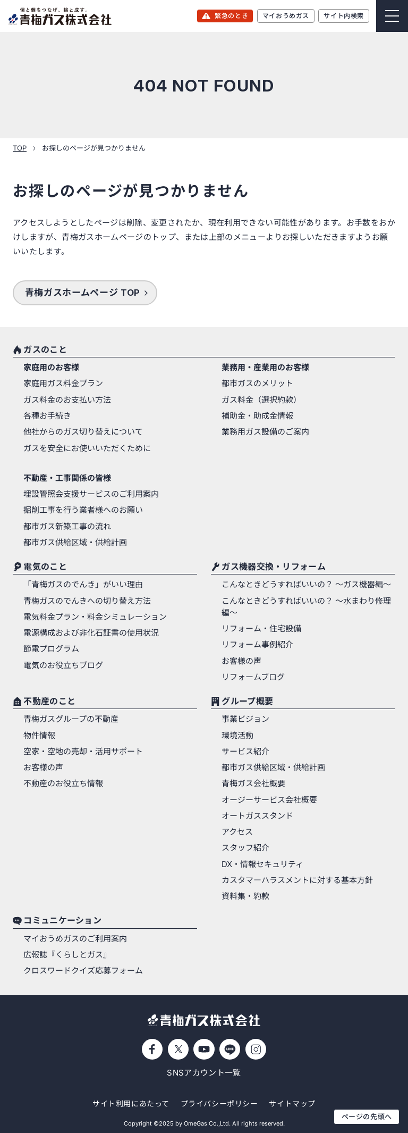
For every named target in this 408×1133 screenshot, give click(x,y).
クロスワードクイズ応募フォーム (83, 971)
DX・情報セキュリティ (262, 864)
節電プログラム (51, 649)
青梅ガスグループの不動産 (70, 719)
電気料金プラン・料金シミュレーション (95, 617)
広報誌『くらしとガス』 (67, 955)
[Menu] (392, 16)
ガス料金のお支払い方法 (67, 400)
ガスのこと (44, 350)
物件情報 (39, 735)
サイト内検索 (344, 16)
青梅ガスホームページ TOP (82, 292)
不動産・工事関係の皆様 (67, 478)
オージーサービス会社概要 (269, 800)
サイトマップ (292, 1103)
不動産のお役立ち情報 (63, 783)
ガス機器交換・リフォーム (273, 567)
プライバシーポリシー (219, 1103)
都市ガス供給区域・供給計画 (75, 542)
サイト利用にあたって (130, 1103)
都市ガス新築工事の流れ (67, 526)
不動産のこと (49, 701)
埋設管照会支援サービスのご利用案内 (91, 494)
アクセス (237, 832)
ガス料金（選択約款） (261, 400)
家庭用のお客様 (51, 367)
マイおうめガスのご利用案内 (75, 939)
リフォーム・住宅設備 (261, 629)
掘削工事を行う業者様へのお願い (83, 510)
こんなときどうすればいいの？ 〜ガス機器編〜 (306, 584)
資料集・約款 (245, 896)
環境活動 (237, 735)
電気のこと (44, 567)
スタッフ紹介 (245, 848)
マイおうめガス (285, 16)
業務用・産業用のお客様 (265, 367)
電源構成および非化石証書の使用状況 (91, 633)
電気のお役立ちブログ (63, 665)
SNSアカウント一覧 (204, 1073)
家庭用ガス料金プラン (63, 383)
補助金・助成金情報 (257, 416)
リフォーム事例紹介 (257, 644)
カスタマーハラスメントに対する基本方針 (297, 880)
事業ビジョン (245, 719)
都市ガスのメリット (257, 383)
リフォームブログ (253, 677)
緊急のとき (231, 16)
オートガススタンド (257, 816)
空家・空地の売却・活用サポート (83, 751)
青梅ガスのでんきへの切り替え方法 (87, 601)
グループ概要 (247, 701)
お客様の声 (241, 661)
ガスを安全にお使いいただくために (87, 448)
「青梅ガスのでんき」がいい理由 (83, 584)
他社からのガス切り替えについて (83, 432)
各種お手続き (47, 416)
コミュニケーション (62, 921)
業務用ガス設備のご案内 (265, 432)
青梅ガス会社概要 (253, 783)
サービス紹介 (245, 751)
